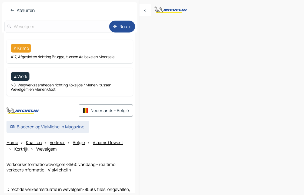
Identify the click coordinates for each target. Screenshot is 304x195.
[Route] (122, 26)
